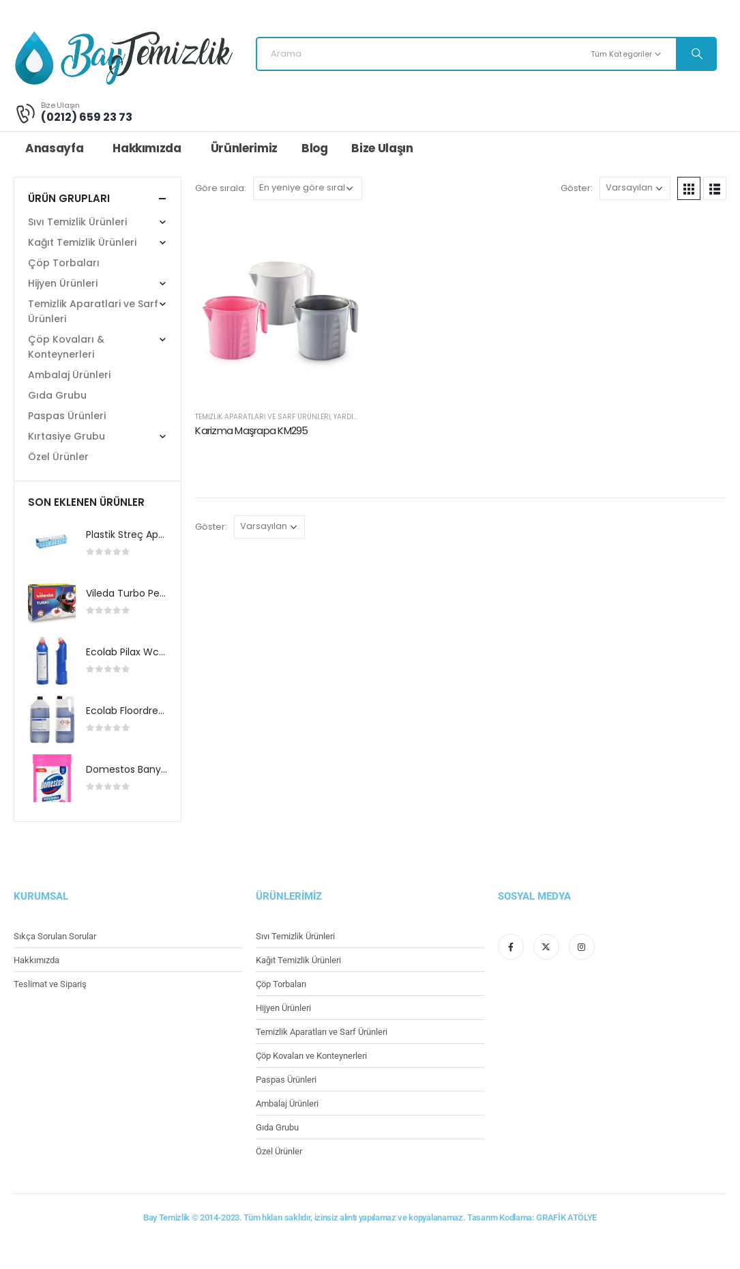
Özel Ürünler (58, 457)
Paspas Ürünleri (67, 416)
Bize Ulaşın (382, 148)
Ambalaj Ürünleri (69, 375)
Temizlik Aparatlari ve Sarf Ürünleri (262, 417)
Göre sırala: (220, 188)
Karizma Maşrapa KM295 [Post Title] (251, 430)
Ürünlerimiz (244, 148)
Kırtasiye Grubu (66, 436)
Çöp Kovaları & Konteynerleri (66, 346)
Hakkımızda (147, 148)
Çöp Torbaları (64, 263)
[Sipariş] (307, 188)
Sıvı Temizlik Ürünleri (77, 222)
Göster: (577, 188)
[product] (52, 543)
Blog (314, 148)
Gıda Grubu (57, 395)
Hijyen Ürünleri (63, 283)
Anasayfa (54, 148)
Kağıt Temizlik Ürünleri (82, 242)
